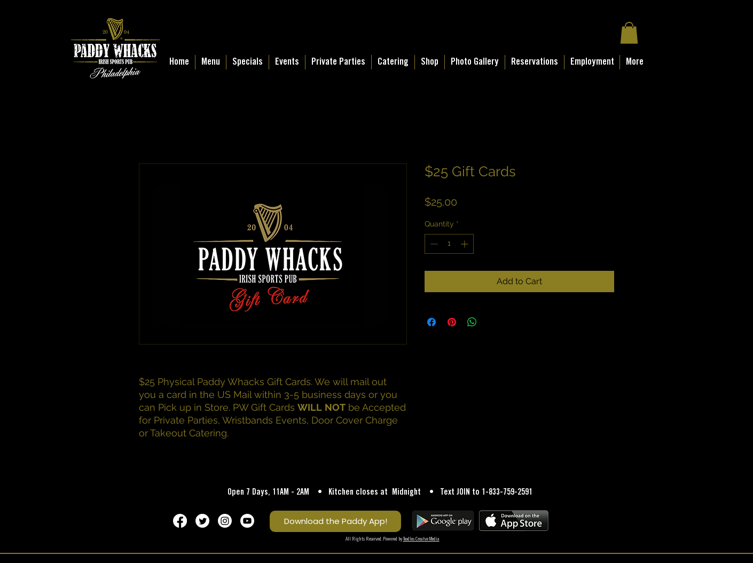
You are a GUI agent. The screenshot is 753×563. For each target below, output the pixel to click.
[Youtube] (247, 521)
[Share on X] (492, 322)
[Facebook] (180, 521)
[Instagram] (225, 521)
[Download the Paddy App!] (335, 521)
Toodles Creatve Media (421, 539)
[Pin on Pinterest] (451, 322)
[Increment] (465, 243)
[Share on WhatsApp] (472, 322)
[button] (629, 33)
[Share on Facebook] (431, 322)
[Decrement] (433, 243)
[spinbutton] (449, 243)
